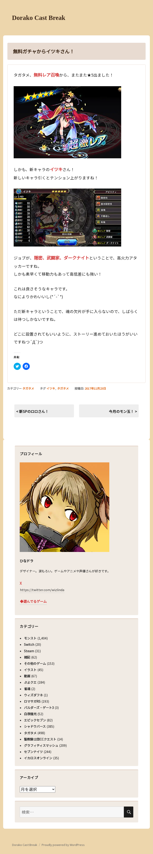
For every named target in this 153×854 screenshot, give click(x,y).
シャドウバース (35, 726)
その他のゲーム (35, 663)
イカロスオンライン (38, 758)
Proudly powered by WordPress (63, 845)
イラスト (30, 669)
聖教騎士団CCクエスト (40, 739)
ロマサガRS (32, 701)
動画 (27, 676)
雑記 (27, 657)
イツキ (50, 388)
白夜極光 (30, 714)
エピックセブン (35, 720)
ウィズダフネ (33, 695)
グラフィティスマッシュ (41, 745)
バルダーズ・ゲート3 (39, 707)
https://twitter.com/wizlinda (42, 590)
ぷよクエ (30, 682)
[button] (67, 122)
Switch (29, 644)
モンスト (30, 638)
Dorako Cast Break (38, 17)
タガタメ (28, 388)
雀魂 (27, 689)
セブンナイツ (33, 751)
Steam (29, 651)
